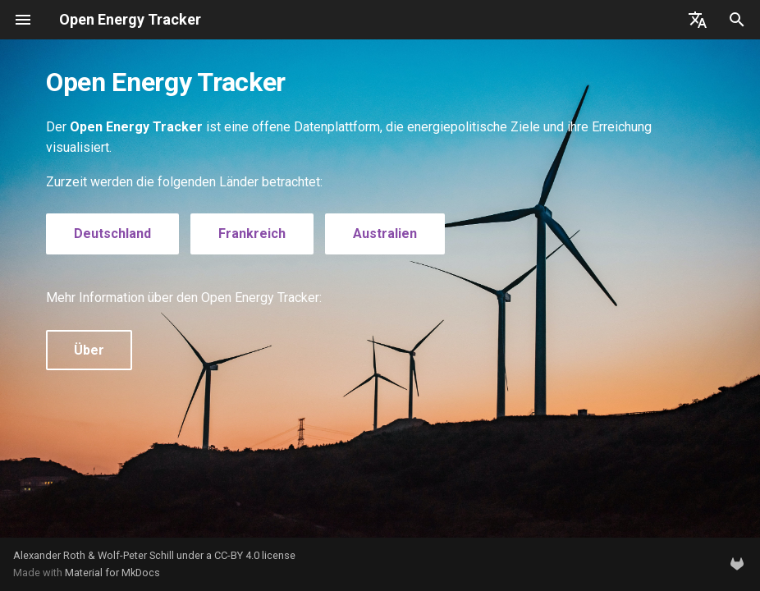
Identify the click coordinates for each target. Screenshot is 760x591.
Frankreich (252, 233)
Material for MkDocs (112, 572)
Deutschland (112, 233)
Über (89, 350)
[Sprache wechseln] (697, 19)
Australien (385, 233)
